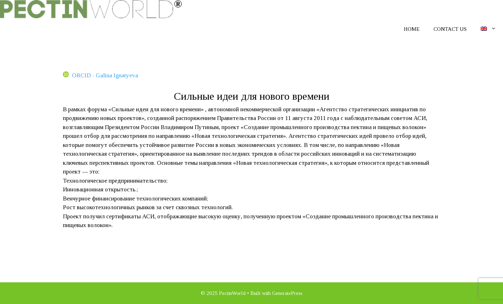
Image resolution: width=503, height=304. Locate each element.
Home (412, 29)
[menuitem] (488, 28)
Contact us (450, 29)
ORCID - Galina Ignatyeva (100, 75)
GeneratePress (287, 293)
